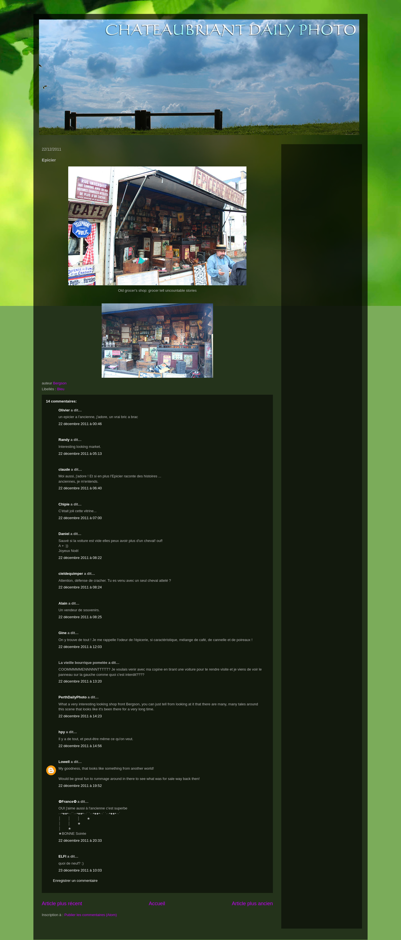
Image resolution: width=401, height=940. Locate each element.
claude (64, 469)
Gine (62, 633)
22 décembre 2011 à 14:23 (80, 716)
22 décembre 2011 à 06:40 (80, 488)
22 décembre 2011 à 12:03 (80, 647)
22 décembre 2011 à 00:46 (80, 424)
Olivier (64, 410)
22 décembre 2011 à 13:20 (80, 681)
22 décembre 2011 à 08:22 (80, 558)
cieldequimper (70, 573)
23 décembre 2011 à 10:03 (80, 870)
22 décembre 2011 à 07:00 (80, 518)
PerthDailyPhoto (72, 697)
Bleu (60, 389)
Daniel (63, 534)
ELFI (62, 856)
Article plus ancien (252, 903)
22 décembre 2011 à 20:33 (80, 840)
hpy (61, 732)
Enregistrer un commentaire (75, 880)
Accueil (157, 903)
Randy (64, 440)
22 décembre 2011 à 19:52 (80, 786)
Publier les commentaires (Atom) (90, 915)
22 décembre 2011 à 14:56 (80, 746)
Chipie (64, 504)
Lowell (64, 762)
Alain (62, 603)
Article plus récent (62, 903)
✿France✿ (67, 801)
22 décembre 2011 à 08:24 (80, 587)
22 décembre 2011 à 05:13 (80, 453)
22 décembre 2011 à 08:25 (80, 617)
